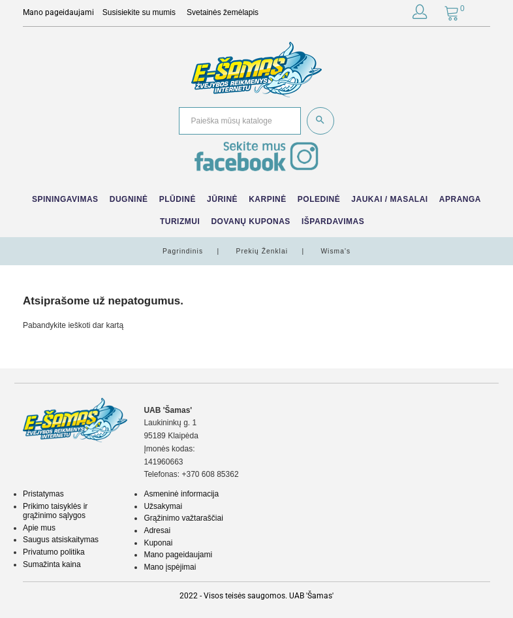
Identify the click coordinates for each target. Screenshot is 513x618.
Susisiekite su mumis (139, 12)
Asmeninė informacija (181, 493)
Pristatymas (43, 493)
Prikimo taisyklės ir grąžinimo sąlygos (55, 511)
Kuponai (158, 542)
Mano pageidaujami (178, 554)
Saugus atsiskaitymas (61, 539)
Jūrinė (222, 199)
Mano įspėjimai (170, 567)
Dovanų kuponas (250, 221)
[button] (419, 14)
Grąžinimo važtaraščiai (183, 518)
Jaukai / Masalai (389, 199)
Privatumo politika (54, 552)
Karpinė (268, 199)
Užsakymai (163, 506)
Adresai (157, 530)
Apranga (460, 199)
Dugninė (129, 199)
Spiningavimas (65, 199)
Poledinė (319, 199)
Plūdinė (177, 199)
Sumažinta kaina (52, 564)
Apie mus (39, 527)
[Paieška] (239, 121)
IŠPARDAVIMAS (333, 221)
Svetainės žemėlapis (222, 12)
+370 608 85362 (209, 474)
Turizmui (180, 221)
